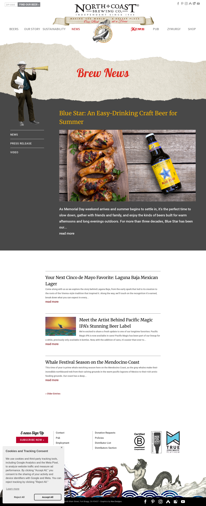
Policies (99, 437)
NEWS (14, 134)
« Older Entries (52, 393)
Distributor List (103, 442)
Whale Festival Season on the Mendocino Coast (92, 362)
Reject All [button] (19, 497)
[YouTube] (198, 4)
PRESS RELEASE (21, 143)
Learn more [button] (12, 488)
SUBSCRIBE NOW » (32, 439)
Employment (62, 442)
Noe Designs (116, 501)
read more (66, 233)
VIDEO (14, 152)
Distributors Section (106, 447)
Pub (58, 437)
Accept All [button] (47, 497)
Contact (60, 432)
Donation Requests (105, 432)
